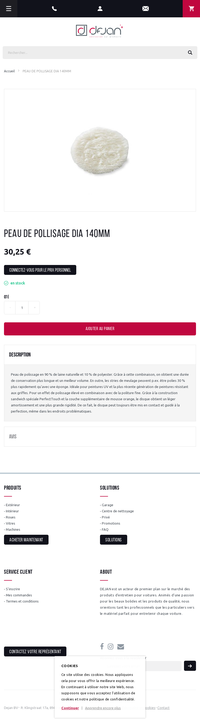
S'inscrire (13, 589)
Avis (13, 437)
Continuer (70, 708)
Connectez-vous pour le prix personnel (40, 270)
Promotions (111, 523)
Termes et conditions (22, 601)
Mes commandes (19, 595)
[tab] (100, 355)
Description (20, 355)
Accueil (9, 71)
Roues (10, 517)
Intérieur (12, 511)
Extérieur (13, 505)
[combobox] (100, 52)
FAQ (105, 529)
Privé (106, 517)
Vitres (10, 523)
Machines (13, 529)
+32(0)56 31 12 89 (54, 8)
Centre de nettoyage (118, 511)
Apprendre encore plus (103, 708)
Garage (107, 505)
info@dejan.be (145, 8)
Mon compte (100, 8)
